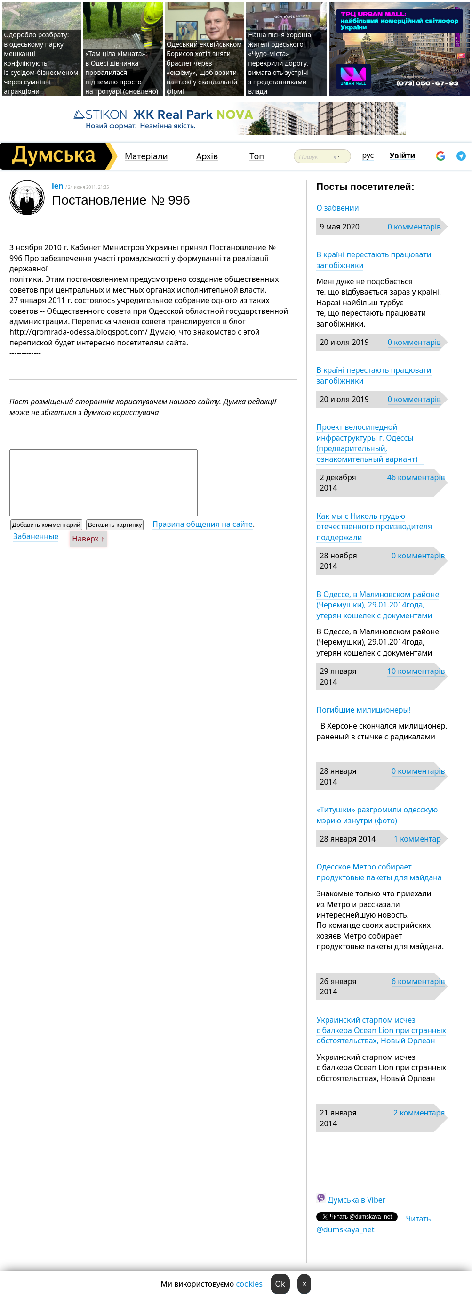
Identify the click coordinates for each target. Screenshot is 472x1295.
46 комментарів (416, 477)
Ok (280, 1284)
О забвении (337, 208)
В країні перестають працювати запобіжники (373, 259)
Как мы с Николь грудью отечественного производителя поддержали (374, 526)
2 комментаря (419, 1112)
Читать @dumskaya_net (373, 1223)
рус (368, 155)
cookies (249, 1284)
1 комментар (417, 839)
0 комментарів (414, 226)
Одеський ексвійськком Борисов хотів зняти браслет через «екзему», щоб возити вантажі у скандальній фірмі (204, 68)
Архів (207, 156)
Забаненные (35, 536)
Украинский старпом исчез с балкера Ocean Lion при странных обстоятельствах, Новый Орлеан (381, 1030)
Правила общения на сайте (202, 524)
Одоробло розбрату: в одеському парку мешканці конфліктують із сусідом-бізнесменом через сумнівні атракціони (41, 63)
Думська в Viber (357, 1200)
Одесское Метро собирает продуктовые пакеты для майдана (379, 871)
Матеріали (146, 156)
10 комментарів (416, 671)
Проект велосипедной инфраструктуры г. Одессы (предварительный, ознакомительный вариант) (369, 443)
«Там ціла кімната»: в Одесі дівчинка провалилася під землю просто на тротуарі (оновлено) (121, 72)
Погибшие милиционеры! (363, 710)
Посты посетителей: (365, 186)
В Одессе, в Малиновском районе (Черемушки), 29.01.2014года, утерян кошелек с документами (377, 605)
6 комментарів (418, 981)
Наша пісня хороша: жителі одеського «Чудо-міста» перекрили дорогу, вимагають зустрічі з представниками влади (280, 63)
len (58, 185)
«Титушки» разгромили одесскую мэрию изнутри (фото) (377, 814)
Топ (256, 156)
